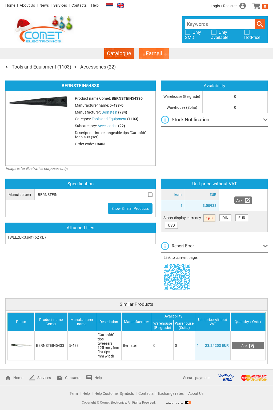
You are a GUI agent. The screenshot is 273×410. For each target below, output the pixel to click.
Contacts (79, 5)
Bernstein (131, 345)
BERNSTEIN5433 (50, 345)
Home (10, 5)
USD (171, 225)
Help (95, 5)
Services (60, 5)
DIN (225, 218)
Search (260, 24)
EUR (241, 218)
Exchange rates (171, 393)
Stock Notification (190, 119)
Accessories (93, 67)
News (44, 5)
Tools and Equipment (34, 67)
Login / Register (224, 6)
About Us (27, 5)
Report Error (183, 245)
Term (74, 393)
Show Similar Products (130, 208)
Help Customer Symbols (114, 393)
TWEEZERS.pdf (20, 237)
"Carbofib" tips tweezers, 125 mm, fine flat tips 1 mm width (108, 345)
